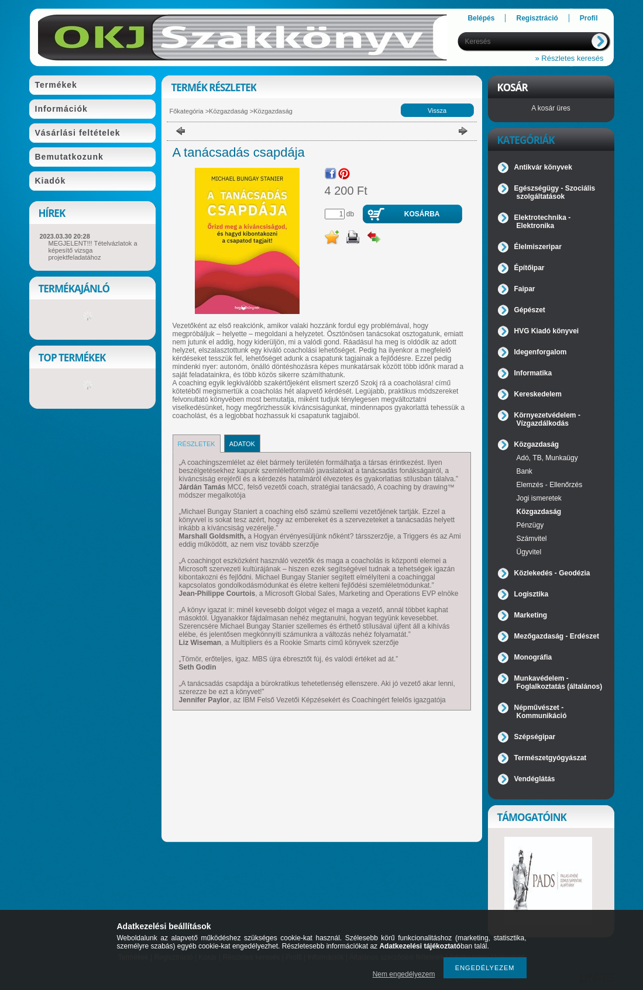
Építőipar (529, 268)
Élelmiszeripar (538, 247)
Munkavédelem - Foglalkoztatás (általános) (558, 682)
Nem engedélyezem (404, 974)
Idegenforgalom (540, 352)
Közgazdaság (228, 111)
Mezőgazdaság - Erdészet (556, 636)
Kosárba (422, 214)
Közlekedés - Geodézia (552, 573)
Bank (524, 471)
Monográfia (533, 657)
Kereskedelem (538, 394)
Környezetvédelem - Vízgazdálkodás (547, 419)
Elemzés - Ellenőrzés (550, 485)
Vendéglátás (534, 779)
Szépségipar (535, 737)
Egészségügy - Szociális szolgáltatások (555, 192)
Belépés (480, 18)
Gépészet (529, 310)
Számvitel (532, 538)
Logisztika (531, 594)
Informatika (533, 373)
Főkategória (187, 111)
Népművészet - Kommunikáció (540, 711)
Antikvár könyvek (543, 167)
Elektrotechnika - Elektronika (542, 221)
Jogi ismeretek (539, 498)
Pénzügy (530, 525)
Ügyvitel (529, 552)
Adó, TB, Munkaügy (547, 458)
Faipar (524, 289)
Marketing (531, 615)
